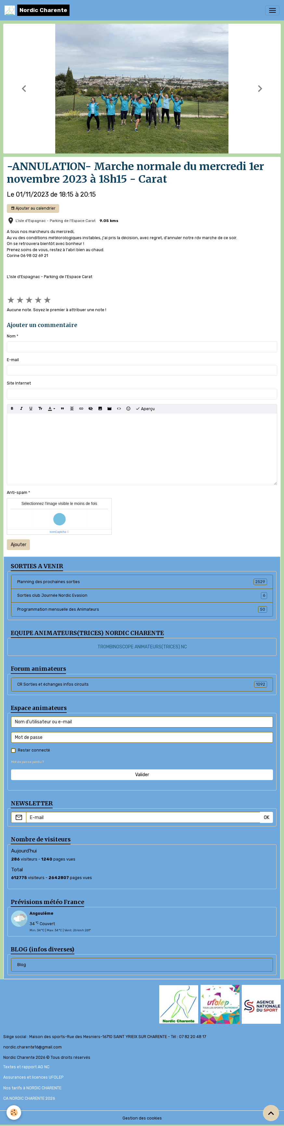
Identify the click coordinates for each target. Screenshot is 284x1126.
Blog (21, 964)
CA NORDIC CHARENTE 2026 (29, 1098)
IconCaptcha (58, 531)
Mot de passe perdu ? (27, 762)
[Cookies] (13, 1112)
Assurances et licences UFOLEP (33, 1077)
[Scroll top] (271, 1113)
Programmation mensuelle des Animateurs (142, 609)
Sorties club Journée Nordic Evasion (142, 595)
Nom (11, 336)
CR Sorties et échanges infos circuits (142, 684)
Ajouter (18, 544)
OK (266, 817)
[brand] (37, 10)
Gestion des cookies (142, 1118)
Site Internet (19, 383)
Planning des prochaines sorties (142, 582)
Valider (142, 774)
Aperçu (145, 409)
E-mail (13, 360)
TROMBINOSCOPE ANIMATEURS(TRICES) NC (142, 647)
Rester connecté (34, 750)
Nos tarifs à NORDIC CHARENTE (32, 1088)
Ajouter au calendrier (33, 208)
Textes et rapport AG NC (26, 1067)
